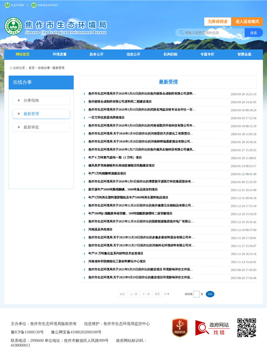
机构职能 (170, 54)
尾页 (157, 294)
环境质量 (60, 54)
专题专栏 (207, 54)
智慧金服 (244, 54)
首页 (32, 68)
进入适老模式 (247, 21)
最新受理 (58, 68)
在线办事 (44, 68)
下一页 (146, 294)
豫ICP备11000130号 (27, 332)
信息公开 (133, 54)
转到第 (189, 294)
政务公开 (96, 54)
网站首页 (23, 54)
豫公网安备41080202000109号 (76, 332)
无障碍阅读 (218, 21)
